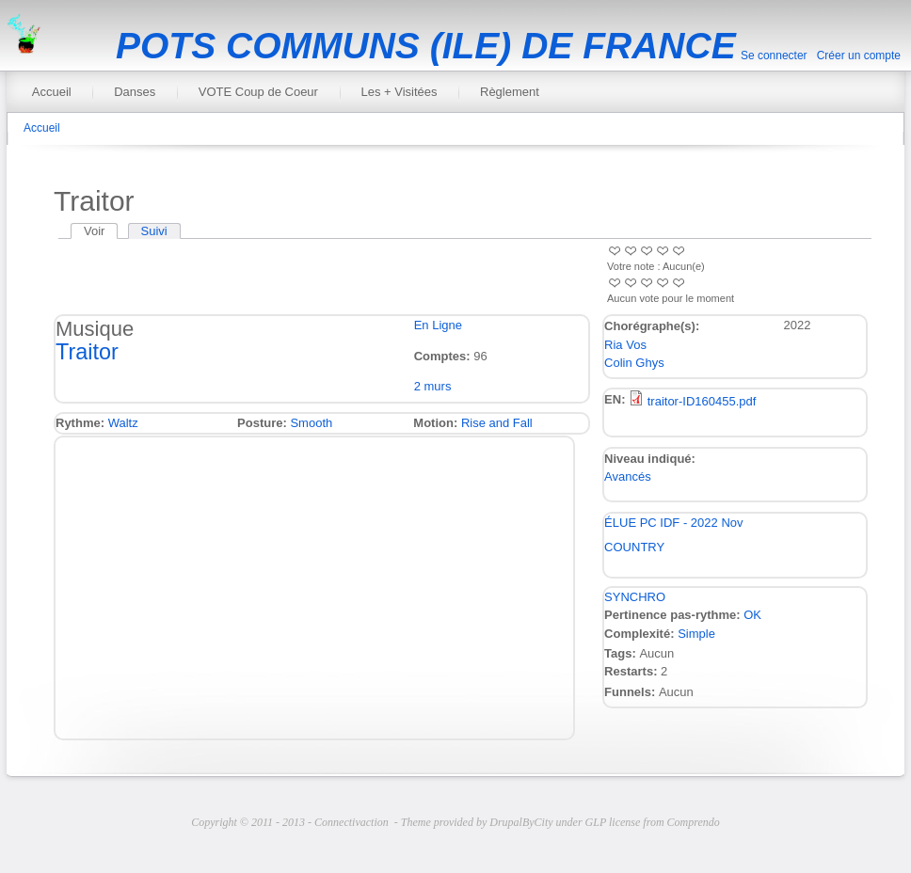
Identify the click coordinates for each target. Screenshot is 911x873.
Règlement (509, 92)
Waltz (123, 423)
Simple (696, 634)
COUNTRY (634, 547)
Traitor (87, 352)
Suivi (154, 231)
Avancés (627, 476)
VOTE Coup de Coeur (258, 92)
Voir (101, 231)
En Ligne (438, 325)
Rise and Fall (497, 423)
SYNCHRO (634, 597)
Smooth (311, 423)
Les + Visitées (398, 92)
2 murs (433, 386)
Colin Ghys (634, 363)
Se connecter (774, 55)
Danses (134, 92)
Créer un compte (859, 55)
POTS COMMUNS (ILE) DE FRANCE (426, 45)
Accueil (52, 92)
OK (752, 615)
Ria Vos (625, 345)
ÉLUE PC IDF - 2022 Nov (673, 523)
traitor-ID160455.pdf (702, 401)
